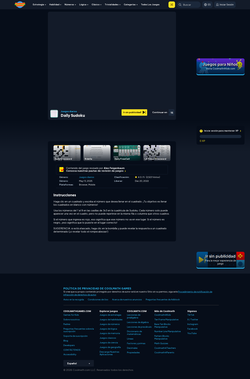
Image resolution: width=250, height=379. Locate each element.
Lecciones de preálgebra (133, 316)
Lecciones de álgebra (138, 322)
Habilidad (54, 4)
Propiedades (133, 352)
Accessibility (69, 354)
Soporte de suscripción (75, 336)
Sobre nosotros (71, 319)
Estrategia (38, 4)
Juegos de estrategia (110, 315)
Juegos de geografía (110, 347)
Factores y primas (136, 343)
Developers (69, 345)
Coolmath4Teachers (165, 348)
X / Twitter (192, 319)
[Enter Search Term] (189, 4)
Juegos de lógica (108, 328)
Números (69, 4)
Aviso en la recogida (73, 299)
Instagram (192, 324)
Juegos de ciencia (109, 342)
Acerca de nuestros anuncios (127, 299)
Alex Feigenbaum (114, 168)
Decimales (132, 348)
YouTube (192, 333)
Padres (66, 324)
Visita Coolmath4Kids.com (220, 68)
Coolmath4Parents (164, 352)
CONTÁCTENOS (71, 350)
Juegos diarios (69, 111)
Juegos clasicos (108, 338)
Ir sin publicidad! (134, 112)
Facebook (192, 328)
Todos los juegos (150, 4)
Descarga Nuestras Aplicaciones (109, 353)
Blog (65, 340)
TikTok (190, 315)
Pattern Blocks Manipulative (161, 337)
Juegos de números (110, 324)
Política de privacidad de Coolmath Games (97, 288)
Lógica (82, 4)
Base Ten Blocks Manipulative (162, 325)
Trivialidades (112, 4)
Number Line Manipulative (167, 331)
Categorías (130, 4)
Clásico (95, 4)
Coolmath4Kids (162, 315)
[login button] (225, 4)
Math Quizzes (161, 343)
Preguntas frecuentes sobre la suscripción (78, 330)
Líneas (130, 338)
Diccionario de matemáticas (134, 332)
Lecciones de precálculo (139, 327)
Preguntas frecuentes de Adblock (163, 299)
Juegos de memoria (110, 333)
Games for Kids (71, 315)
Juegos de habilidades (111, 319)
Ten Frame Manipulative (166, 319)
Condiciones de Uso (98, 299)
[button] (171, 4)
